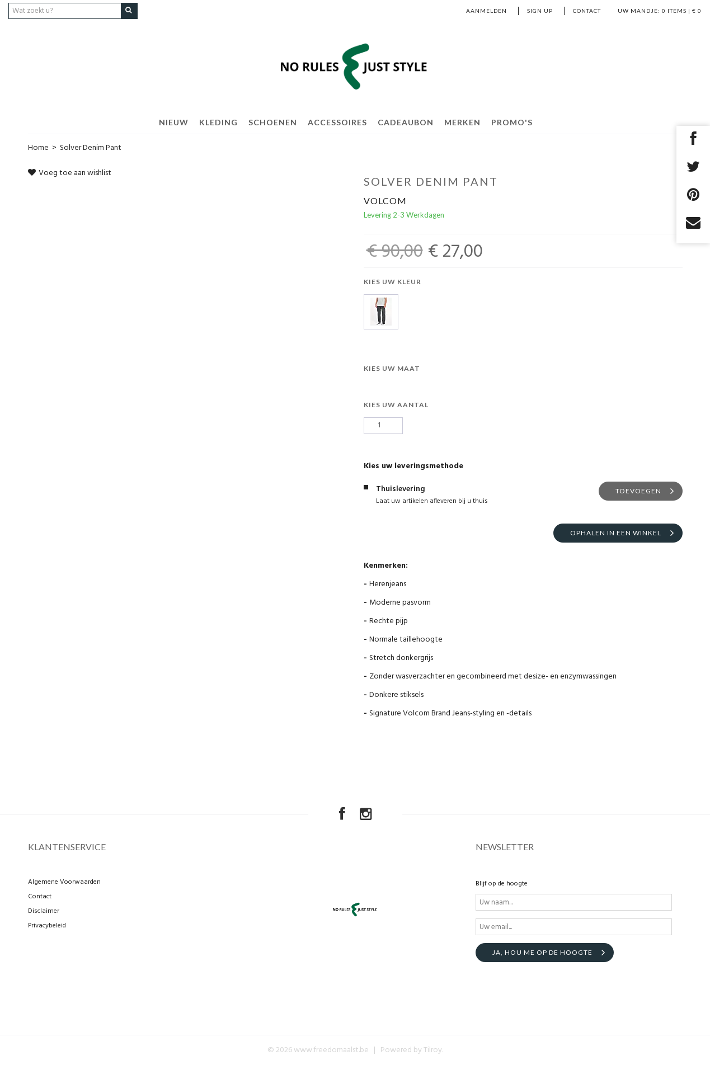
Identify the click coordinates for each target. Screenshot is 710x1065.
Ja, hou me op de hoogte (542, 952)
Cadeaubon (406, 121)
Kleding (218, 121)
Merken (462, 121)
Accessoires (337, 121)
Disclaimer (43, 911)
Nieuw (174, 121)
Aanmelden (486, 10)
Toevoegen (638, 490)
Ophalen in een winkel (615, 532)
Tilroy (433, 1050)
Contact (587, 10)
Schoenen (272, 121)
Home (38, 147)
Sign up (540, 10)
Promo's (512, 121)
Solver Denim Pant (90, 147)
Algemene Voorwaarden (64, 882)
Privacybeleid (47, 925)
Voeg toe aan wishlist (69, 172)
